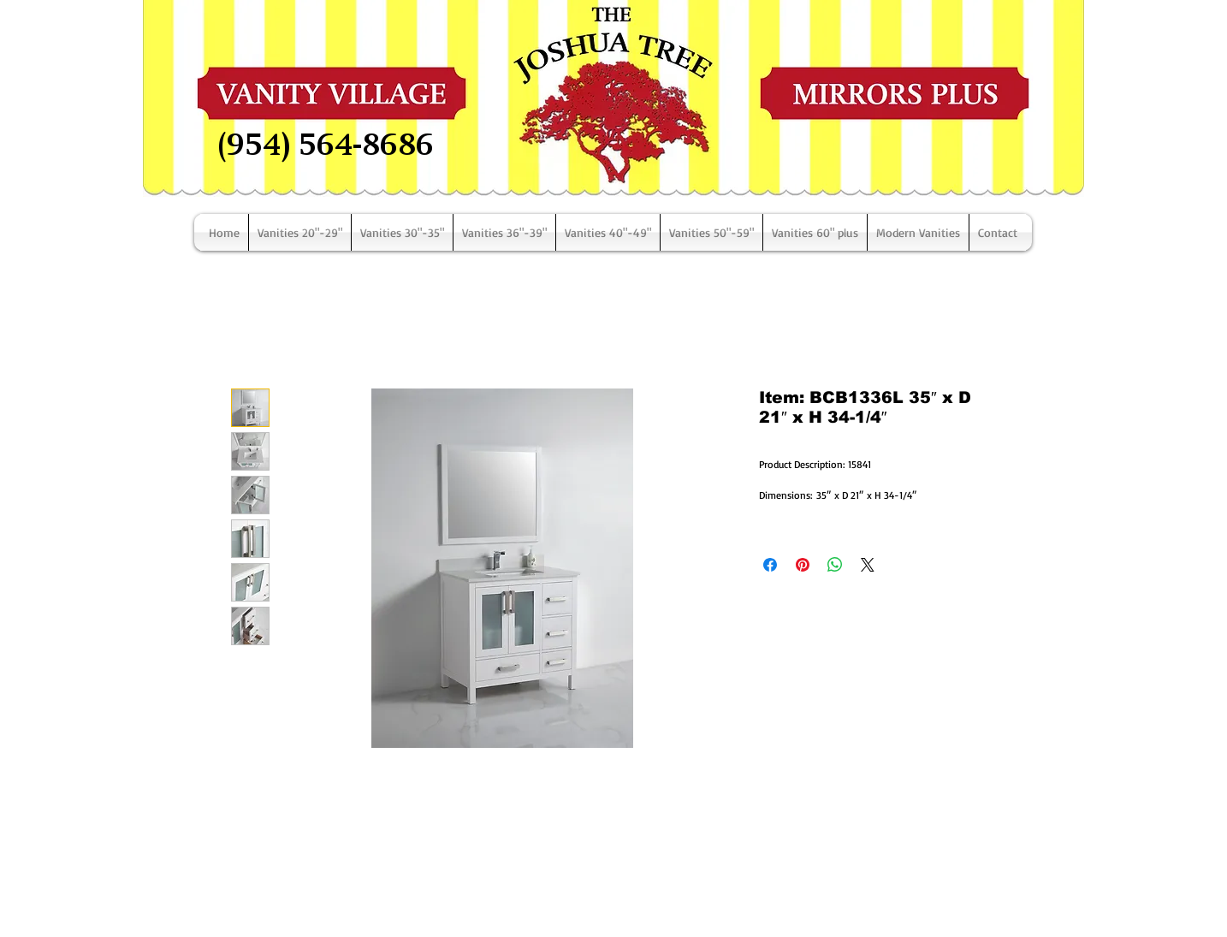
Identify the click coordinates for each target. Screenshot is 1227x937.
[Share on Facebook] (770, 564)
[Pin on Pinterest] (802, 564)
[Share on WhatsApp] (835, 564)
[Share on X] (867, 564)
